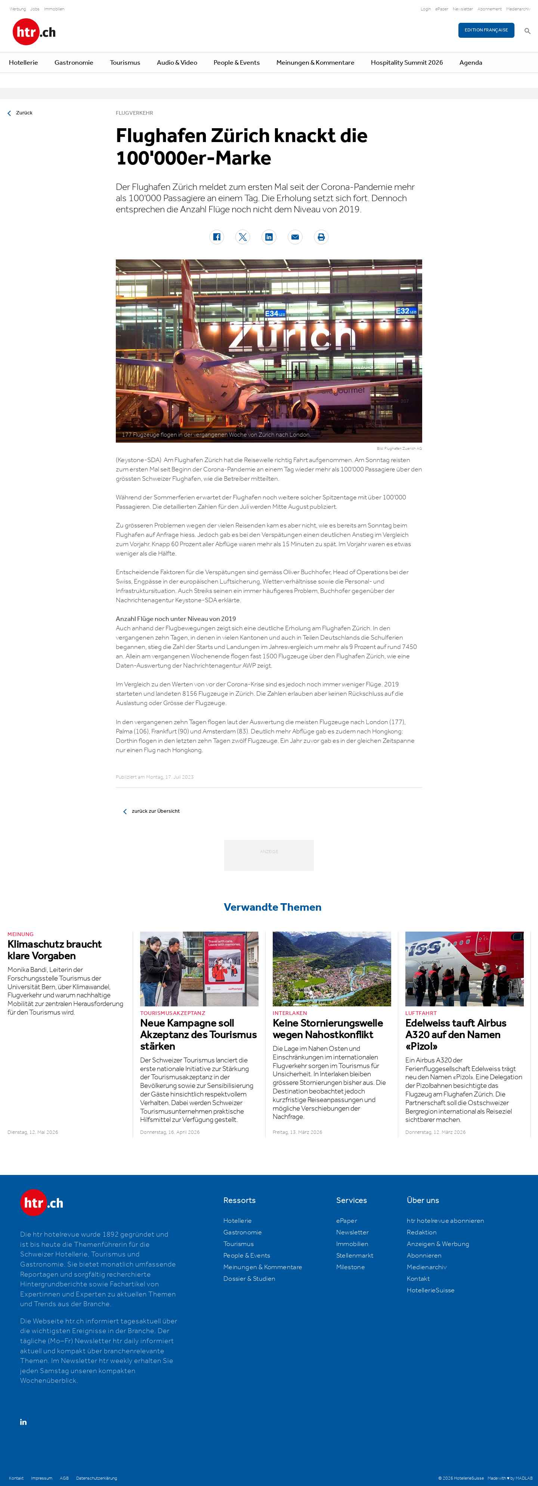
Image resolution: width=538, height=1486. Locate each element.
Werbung (18, 9)
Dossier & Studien (249, 1279)
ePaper (441, 9)
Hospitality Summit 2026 (407, 63)
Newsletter (463, 9)
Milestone (350, 1267)
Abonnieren (424, 1255)
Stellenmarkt (355, 1255)
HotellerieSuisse (431, 1290)
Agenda (471, 63)
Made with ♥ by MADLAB (510, 1478)
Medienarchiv (518, 9)
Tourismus (125, 63)
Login (426, 9)
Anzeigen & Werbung (438, 1244)
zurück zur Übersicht (156, 811)
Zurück (24, 113)
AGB (64, 1478)
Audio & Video (177, 63)
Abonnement (489, 9)
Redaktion (422, 1232)
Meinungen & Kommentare (315, 63)
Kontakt (418, 1279)
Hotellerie (23, 63)
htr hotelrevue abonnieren (445, 1221)
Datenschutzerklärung (96, 1478)
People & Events (237, 63)
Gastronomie (74, 63)
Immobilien (54, 9)
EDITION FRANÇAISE (486, 30)
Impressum (41, 1478)
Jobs (35, 9)
